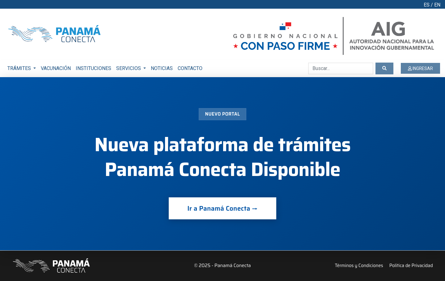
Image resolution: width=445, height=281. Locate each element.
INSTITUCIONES (93, 68)
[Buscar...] (340, 68)
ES (427, 5)
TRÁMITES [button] (19, 68)
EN (437, 5)
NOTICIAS (162, 68)
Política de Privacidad (411, 265)
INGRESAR (420, 68)
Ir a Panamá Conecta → (222, 208)
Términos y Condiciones (359, 265)
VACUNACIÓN (56, 68)
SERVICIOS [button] (129, 68)
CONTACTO (190, 68)
